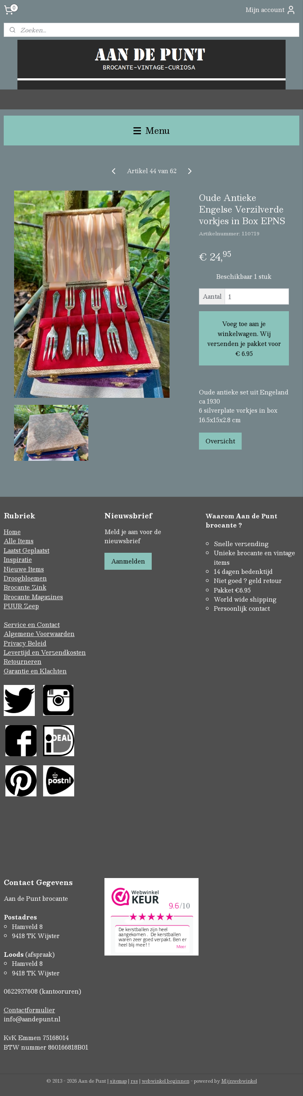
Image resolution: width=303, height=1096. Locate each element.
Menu (151, 130)
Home (12, 532)
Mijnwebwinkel (239, 1081)
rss (134, 1081)
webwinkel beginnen (165, 1081)
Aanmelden (128, 561)
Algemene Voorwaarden (39, 634)
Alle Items (19, 541)
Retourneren (22, 661)
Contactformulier (29, 1010)
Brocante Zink (25, 587)
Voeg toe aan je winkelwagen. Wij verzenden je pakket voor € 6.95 (244, 338)
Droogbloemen (25, 578)
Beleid (37, 643)
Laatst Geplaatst (26, 550)
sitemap (118, 1081)
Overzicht (220, 441)
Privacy (16, 643)
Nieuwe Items (24, 569)
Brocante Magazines (33, 597)
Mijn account (270, 10)
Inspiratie (18, 559)
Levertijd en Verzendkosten (45, 652)
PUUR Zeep (21, 606)
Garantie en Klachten (35, 671)
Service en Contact (32, 624)
